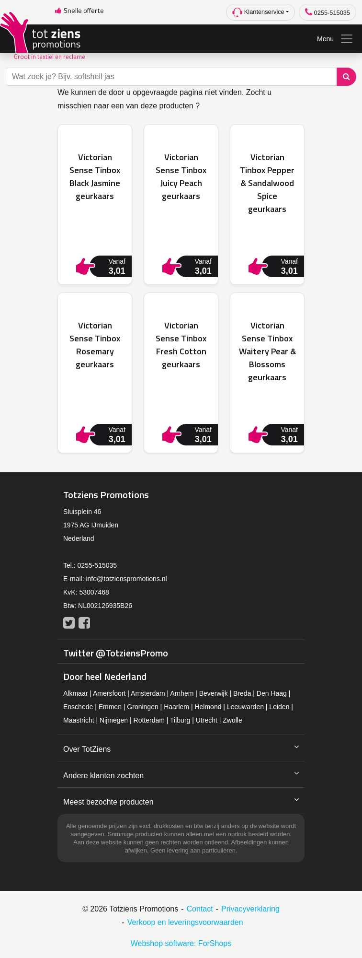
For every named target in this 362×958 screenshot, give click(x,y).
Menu (335, 39)
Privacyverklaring (250, 909)
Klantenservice (258, 12)
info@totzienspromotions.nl (126, 579)
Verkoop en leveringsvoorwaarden (185, 922)
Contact (200, 909)
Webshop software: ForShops (181, 943)
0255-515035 (327, 12)
